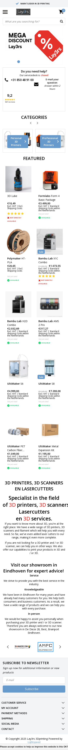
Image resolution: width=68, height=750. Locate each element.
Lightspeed (34, 742)
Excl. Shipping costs (15, 207)
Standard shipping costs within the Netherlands (49, 208)
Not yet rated (43, 214)
